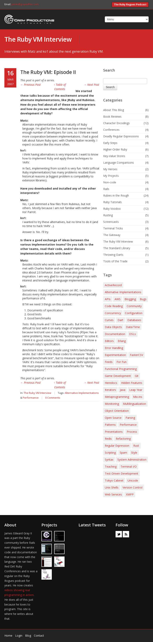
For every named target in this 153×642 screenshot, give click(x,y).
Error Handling (114, 348)
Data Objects (113, 327)
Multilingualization (134, 404)
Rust (136, 445)
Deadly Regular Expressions (121, 136)
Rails (106, 189)
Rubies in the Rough (116, 195)
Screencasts (111, 222)
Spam (123, 452)
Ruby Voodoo (112, 208)
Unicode (133, 480)
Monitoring (112, 404)
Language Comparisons (118, 162)
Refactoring (123, 438)
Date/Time (133, 327)
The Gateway (111, 235)
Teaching (111, 466)
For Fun (122, 362)
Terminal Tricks (113, 228)
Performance (31, 397)
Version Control (132, 487)
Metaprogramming (117, 397)
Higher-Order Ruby (115, 149)
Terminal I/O (129, 466)
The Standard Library (116, 248)
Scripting (110, 452)
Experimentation (115, 355)
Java (122, 390)
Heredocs (111, 383)
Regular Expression (117, 445)
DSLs (132, 334)
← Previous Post (30, 85)
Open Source (113, 418)
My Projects (111, 176)
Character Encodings (116, 123)
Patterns (110, 425)
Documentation (115, 334)
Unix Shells (112, 487)
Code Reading (114, 306)
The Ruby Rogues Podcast (130, 4)
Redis (108, 438)
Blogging (130, 299)
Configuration (133, 313)
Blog (28, 635)
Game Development (118, 376)
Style (134, 452)
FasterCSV (136, 355)
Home (8, 635)
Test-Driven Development (121, 473)
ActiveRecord (113, 285)
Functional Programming (121, 369)
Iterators (110, 390)
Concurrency (113, 313)
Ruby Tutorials (112, 202)
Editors (109, 341)
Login (18, 635)
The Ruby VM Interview (38, 39)
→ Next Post (91, 85)
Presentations (114, 432)
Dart (120, 320)
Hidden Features (131, 383)
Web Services (113, 494)
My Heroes (110, 169)
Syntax (109, 459)
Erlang (122, 341)
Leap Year (135, 390)
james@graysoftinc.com (25, 4)
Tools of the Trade (115, 261)
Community (134, 306)
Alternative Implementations (82, 393)
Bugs (143, 299)
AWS (118, 299)
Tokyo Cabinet (114, 480)
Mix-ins (137, 397)
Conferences (111, 130)
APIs (108, 299)
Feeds (109, 362)
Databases (134, 320)
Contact (39, 635)
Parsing (130, 418)
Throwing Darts (113, 255)
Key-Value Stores (114, 156)
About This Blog (113, 110)
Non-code (109, 182)
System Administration (131, 459)
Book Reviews (112, 116)
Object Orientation (117, 411)
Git (136, 376)
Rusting (108, 215)
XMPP (130, 494)
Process (132, 432)
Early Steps (110, 143)
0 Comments (52, 397)
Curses (109, 320)
